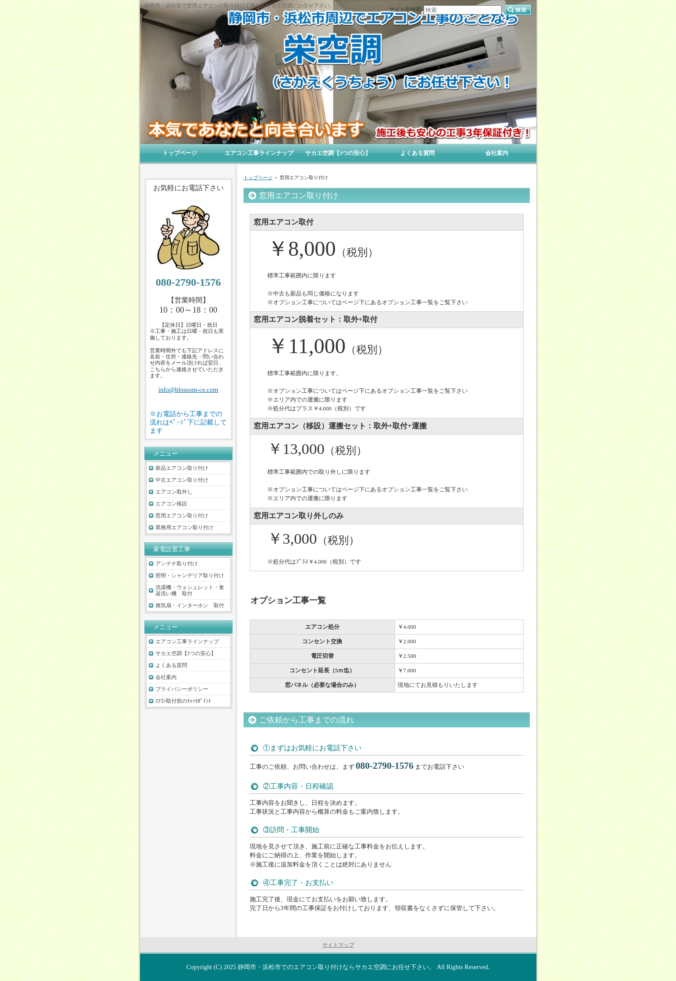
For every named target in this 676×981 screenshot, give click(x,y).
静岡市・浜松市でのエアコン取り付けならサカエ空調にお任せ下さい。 (336, 966)
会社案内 (166, 677)
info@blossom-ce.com (188, 389)
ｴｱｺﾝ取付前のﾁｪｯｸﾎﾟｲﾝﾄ (183, 701)
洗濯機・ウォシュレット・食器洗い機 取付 (189, 590)
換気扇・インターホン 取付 (189, 605)
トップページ (258, 177)
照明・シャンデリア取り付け (189, 575)
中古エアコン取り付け (181, 480)
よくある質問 (171, 665)
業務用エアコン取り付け (184, 527)
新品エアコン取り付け (181, 468)
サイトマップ (338, 945)
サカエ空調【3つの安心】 (185, 653)
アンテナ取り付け (176, 564)
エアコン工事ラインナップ (187, 641)
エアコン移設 (171, 504)
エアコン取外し (173, 492)
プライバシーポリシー (181, 689)
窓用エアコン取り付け (181, 516)
